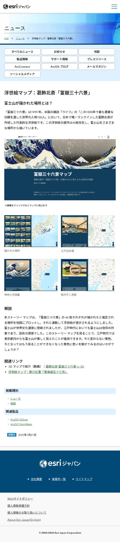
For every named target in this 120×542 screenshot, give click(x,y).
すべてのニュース (22, 51)
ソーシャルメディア (22, 74)
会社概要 (36, 479)
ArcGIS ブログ (60, 66)
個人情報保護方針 (18, 506)
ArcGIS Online (19, 419)
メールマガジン (96, 66)
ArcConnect (22, 66)
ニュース (20, 38)
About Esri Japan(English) (24, 520)
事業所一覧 (59, 479)
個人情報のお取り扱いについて (26, 512)
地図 (97, 51)
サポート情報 (59, 59)
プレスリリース (96, 59)
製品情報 (22, 59)
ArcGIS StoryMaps (21, 424)
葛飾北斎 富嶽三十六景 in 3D (65, 366)
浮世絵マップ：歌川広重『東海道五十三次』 (38, 372)
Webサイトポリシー (20, 498)
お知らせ (59, 51)
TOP (6, 38)
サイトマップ (84, 479)
